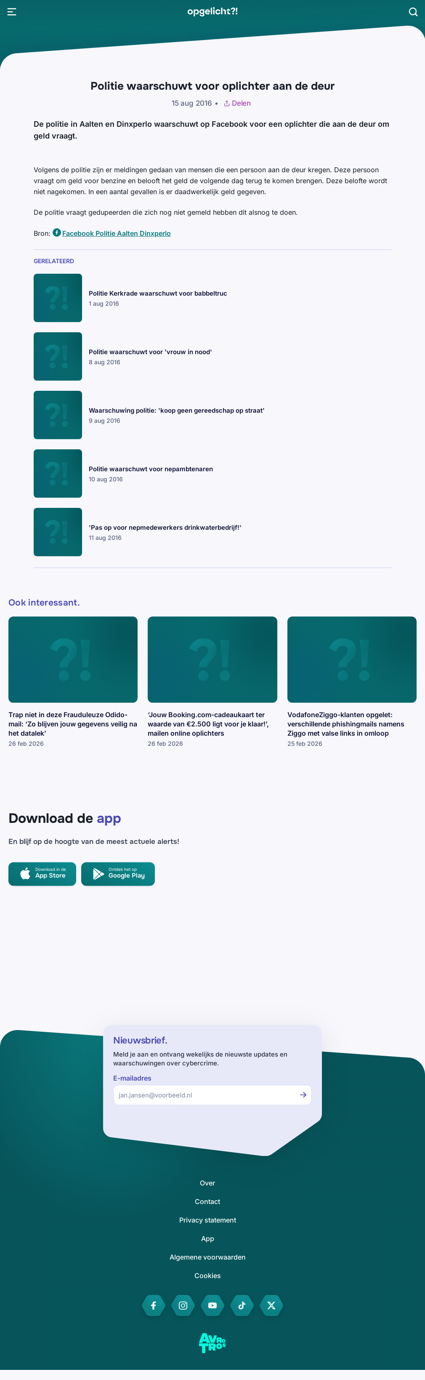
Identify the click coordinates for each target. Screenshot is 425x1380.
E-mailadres (132, 1078)
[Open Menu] (12, 12)
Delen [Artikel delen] (237, 103)
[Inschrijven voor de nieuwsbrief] (303, 1095)
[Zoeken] (413, 12)
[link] (212, 12)
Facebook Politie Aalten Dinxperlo (116, 233)
